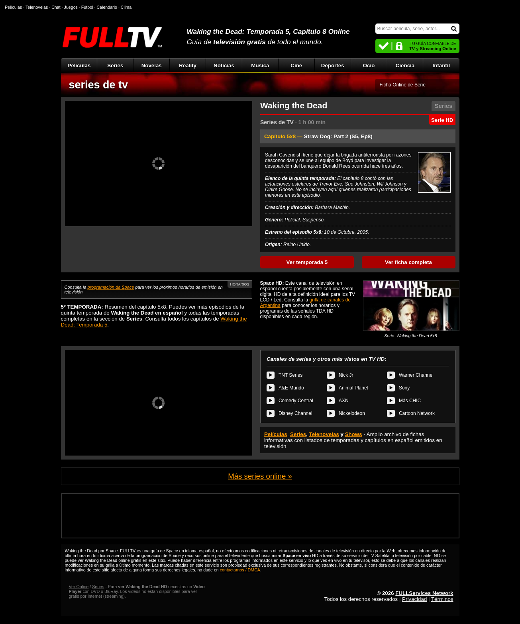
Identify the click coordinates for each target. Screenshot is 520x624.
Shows (353, 434)
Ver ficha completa (408, 262)
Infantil (441, 65)
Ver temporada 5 (307, 262)
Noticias (224, 65)
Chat (56, 7)
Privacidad (414, 599)
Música (260, 65)
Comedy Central (296, 400)
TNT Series (290, 375)
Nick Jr (346, 375)
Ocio (369, 65)
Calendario (106, 7)
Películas (79, 65)
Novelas (151, 65)
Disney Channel (295, 413)
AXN (344, 400)
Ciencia (405, 65)
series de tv (98, 85)
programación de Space (111, 287)
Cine (296, 65)
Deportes (332, 65)
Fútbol (87, 7)
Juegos (71, 7)
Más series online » (260, 476)
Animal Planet (353, 388)
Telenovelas (324, 434)
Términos (442, 599)
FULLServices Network (424, 593)
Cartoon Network (417, 413)
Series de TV (277, 122)
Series (115, 65)
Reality (187, 65)
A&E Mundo (291, 388)
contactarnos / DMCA (240, 569)
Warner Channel (416, 375)
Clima (126, 7)
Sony (404, 388)
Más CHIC (410, 400)
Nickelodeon (352, 413)
